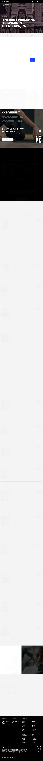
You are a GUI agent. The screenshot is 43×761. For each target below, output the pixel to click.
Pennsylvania (24, 740)
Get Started (32, 59)
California (23, 722)
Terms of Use (38, 749)
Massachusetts (34, 722)
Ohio (23, 736)
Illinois (23, 730)
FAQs (13, 722)
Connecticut (24, 725)
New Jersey (34, 729)
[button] (40, 5)
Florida (23, 726)
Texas (33, 734)
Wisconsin (33, 742)
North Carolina (24, 735)
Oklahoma (23, 738)
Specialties (4, 727)
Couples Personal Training (6, 721)
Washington (34, 738)
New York (23, 734)
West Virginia (34, 740)
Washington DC (34, 739)
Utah (32, 735)
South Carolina (24, 742)
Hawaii (23, 729)
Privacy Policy (38, 748)
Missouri (33, 726)
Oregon (23, 739)
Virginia (33, 736)
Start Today (8, 139)
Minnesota (33, 725)
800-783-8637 (6, 1)
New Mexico (34, 730)
